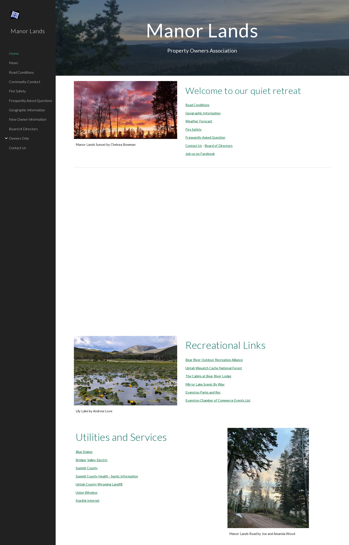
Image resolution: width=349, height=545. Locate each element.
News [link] (13, 63)
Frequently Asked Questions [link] (30, 100)
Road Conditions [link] (21, 72)
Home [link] (14, 53)
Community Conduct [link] (24, 81)
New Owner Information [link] (27, 119)
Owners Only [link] (19, 138)
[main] (202, 30)
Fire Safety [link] (17, 91)
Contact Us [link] (17, 148)
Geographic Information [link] (27, 110)
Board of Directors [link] (23, 129)
